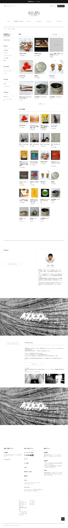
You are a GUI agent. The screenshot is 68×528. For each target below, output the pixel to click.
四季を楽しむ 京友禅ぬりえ (34, 182)
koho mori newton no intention (23, 182)
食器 (13, 28)
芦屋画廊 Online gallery (18, 21)
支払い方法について (23, 502)
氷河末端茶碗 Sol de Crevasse (55, 96)
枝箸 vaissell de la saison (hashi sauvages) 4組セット (25, 97)
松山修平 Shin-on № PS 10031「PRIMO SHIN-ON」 (44, 200)
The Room (59, 21)
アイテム (61, 6)
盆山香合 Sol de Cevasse (22, 219)
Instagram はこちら (13, 264)
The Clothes (38, 21)
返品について (21, 505)
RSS (19, 514)
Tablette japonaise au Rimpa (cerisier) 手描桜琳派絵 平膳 (34, 126)
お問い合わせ (32, 504)
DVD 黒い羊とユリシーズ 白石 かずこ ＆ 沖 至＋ (55, 163)
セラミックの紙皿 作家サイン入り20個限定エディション (56, 54)
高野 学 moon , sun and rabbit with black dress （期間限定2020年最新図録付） (23, 163)
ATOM (22, 514)
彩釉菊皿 (36, 75)
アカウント (54, 5)
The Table (49, 21)
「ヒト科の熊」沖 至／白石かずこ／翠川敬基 (23, 200)
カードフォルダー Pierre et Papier (55, 126)
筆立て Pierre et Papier (23, 144)
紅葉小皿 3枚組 (22, 75)
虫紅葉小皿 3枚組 (22, 53)
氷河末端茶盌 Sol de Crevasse (40, 96)
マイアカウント (32, 500)
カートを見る (32, 502)
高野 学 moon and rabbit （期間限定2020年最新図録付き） (44, 126)
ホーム (5, 28)
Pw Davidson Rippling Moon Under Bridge (34, 162)
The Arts (28, 21)
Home (8, 21)
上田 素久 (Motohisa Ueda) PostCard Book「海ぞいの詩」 (34, 200)
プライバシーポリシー (23, 511)
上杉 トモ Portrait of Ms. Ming (55, 145)
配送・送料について (23, 504)
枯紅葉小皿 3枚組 (37, 53)
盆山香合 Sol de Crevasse (33, 219)
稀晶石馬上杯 (52, 75)
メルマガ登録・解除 (23, 513)
